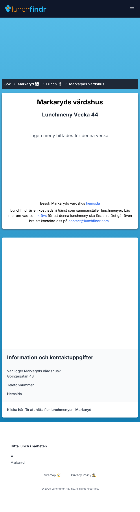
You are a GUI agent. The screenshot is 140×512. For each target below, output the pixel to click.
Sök (7, 84)
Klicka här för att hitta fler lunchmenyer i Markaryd (49, 409)
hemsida (93, 203)
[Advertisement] (70, 47)
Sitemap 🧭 (52, 475)
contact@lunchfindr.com (89, 221)
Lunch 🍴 (54, 84)
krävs (43, 215)
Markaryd (18, 462)
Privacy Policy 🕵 (83, 475)
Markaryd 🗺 (28, 84)
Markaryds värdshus (86, 84)
